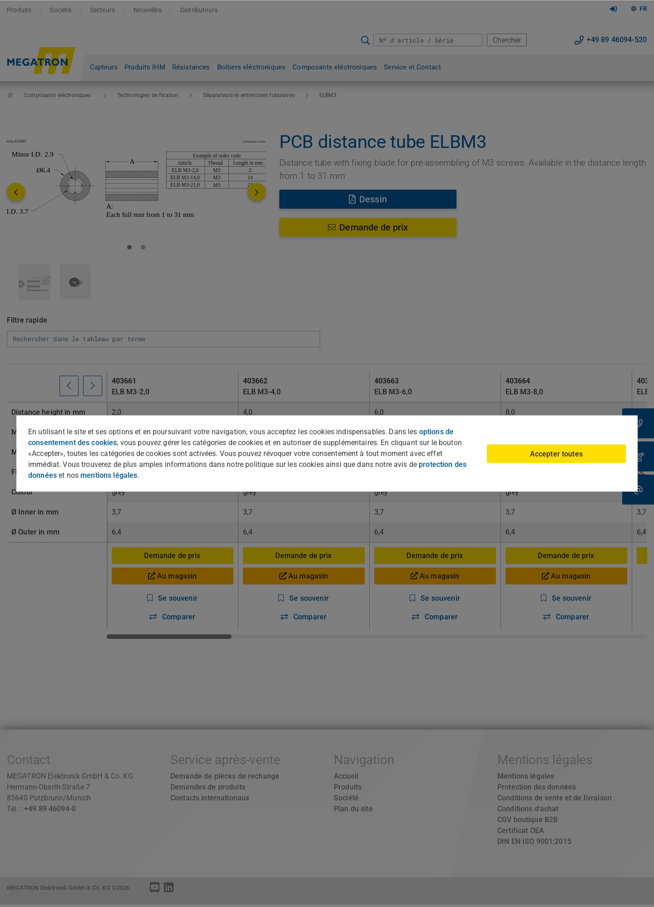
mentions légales (108, 475)
